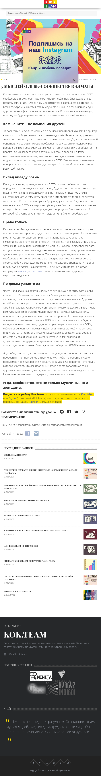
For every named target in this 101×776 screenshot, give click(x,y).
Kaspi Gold (87, 394)
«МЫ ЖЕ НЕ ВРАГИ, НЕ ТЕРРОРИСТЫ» (21, 546)
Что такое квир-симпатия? (18, 591)
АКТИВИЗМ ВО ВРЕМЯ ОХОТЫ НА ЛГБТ (22, 515)
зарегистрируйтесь (29, 425)
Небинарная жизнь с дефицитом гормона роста (29, 561)
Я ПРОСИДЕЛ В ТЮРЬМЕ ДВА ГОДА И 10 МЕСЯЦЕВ (26, 500)
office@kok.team (17, 654)
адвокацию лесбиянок (31, 271)
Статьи (17, 13)
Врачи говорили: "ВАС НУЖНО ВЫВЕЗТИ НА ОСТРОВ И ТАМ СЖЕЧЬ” (36, 530)
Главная (10, 13)
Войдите (7, 425)
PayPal (12, 398)
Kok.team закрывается (15, 455)
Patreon (34, 401)
